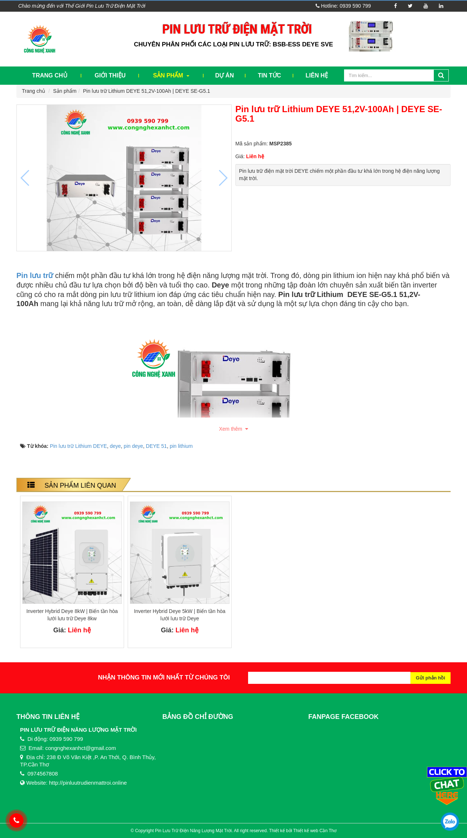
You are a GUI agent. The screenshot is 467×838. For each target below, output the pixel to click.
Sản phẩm (171, 75)
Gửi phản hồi (430, 678)
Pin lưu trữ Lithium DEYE (78, 446)
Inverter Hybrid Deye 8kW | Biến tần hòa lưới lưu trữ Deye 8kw (72, 614)
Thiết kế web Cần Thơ (314, 830)
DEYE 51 (156, 446)
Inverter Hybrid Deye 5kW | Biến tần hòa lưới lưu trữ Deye (179, 614)
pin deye (133, 446)
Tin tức (269, 75)
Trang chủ (49, 75)
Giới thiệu (110, 75)
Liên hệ (317, 75)
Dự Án (224, 75)
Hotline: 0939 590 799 (343, 6)
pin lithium (181, 446)
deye (115, 446)
